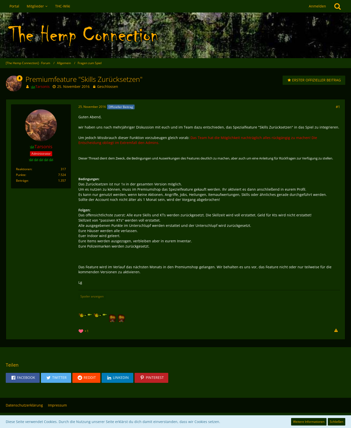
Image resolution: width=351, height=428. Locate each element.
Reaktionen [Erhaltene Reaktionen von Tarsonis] (23, 169)
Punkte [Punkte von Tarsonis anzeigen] (20, 175)
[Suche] (337, 6)
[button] (23, 378)
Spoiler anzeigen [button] (92, 296)
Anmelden (317, 6)
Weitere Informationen (309, 422)
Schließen (336, 422)
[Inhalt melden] (336, 330)
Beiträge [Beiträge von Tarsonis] (22, 180)
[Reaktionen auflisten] (84, 330)
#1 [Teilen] (338, 106)
